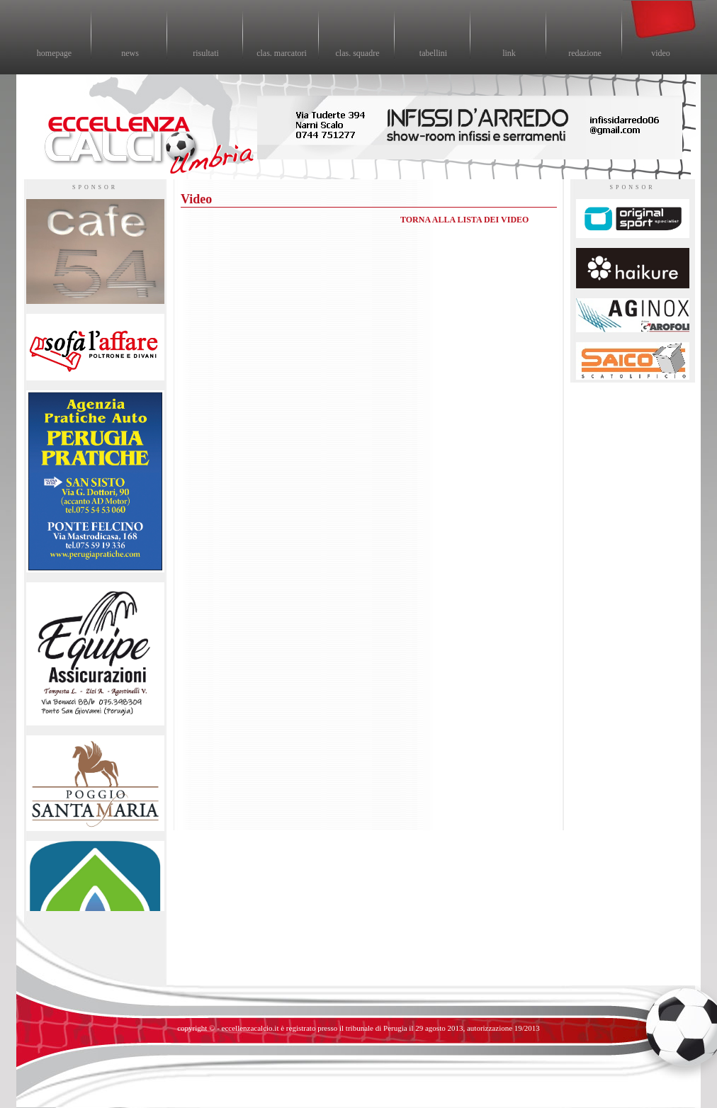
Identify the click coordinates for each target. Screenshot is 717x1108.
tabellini (433, 53)
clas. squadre (358, 53)
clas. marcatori (281, 53)
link (509, 53)
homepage (54, 53)
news (130, 53)
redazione (585, 53)
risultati (206, 53)
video (660, 53)
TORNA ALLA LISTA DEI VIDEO (464, 220)
